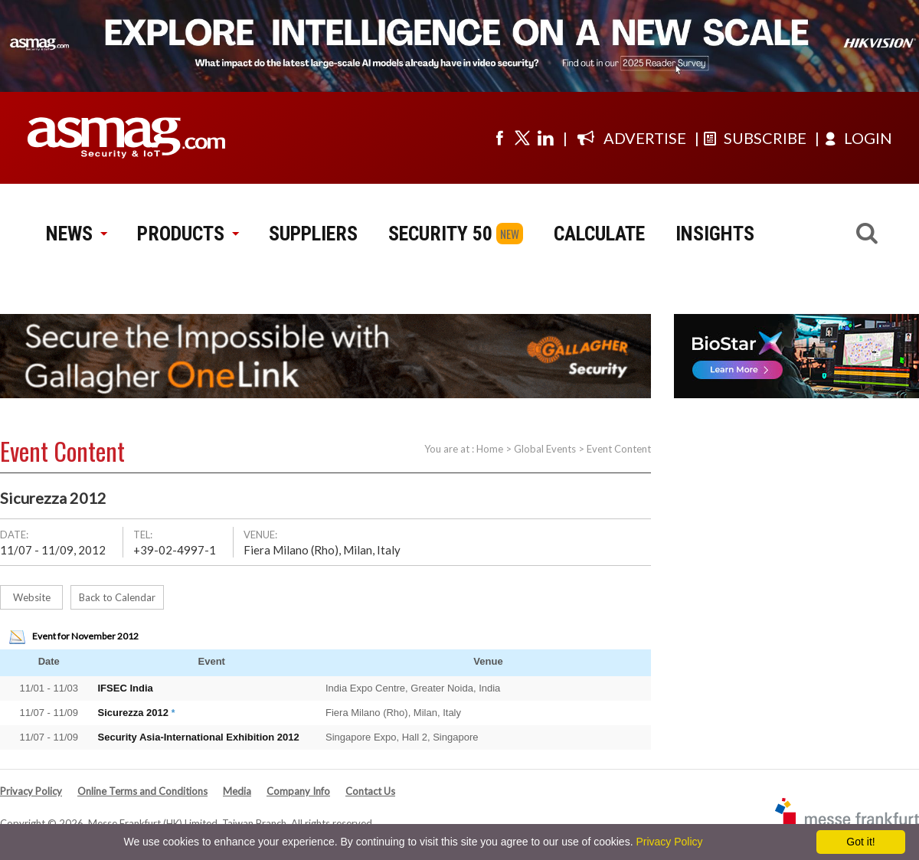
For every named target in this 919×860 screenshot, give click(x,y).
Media (237, 791)
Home (489, 449)
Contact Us (370, 791)
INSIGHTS (714, 233)
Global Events (545, 449)
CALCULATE (599, 233)
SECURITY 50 (440, 233)
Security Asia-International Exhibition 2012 (198, 737)
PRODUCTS (187, 233)
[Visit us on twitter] (522, 138)
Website (32, 597)
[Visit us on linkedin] (545, 138)
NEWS (76, 233)
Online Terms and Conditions (142, 791)
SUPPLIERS (313, 233)
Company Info (298, 791)
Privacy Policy (31, 791)
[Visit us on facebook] (499, 138)
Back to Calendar (117, 597)
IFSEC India (125, 688)
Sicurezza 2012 (133, 712)
